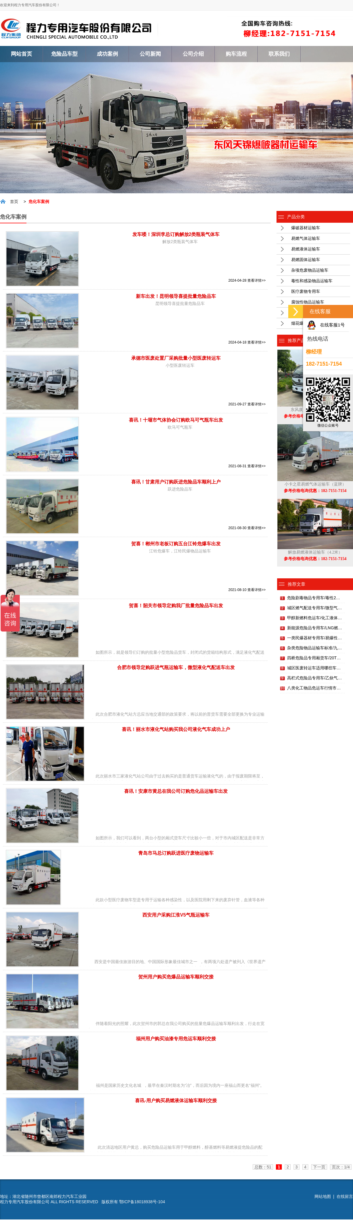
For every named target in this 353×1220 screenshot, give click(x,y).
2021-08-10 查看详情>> (247, 590)
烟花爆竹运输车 (305, 323)
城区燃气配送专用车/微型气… (314, 608)
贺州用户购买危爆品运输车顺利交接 (176, 977)
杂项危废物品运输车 (309, 270)
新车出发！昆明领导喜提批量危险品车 (176, 296)
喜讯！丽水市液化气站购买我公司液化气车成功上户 (176, 729)
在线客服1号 (332, 324)
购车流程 (236, 54)
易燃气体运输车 (305, 239)
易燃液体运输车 (305, 249)
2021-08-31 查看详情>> (247, 467)
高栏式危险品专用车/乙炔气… (314, 678)
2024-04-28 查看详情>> (247, 281)
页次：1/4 (341, 1167)
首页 (14, 202)
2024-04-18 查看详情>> (247, 343)
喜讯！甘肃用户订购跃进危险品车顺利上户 (176, 482)
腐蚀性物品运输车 (307, 302)
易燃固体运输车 (305, 260)
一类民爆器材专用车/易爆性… (314, 638)
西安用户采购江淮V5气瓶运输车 (175, 915)
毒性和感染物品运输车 (311, 281)
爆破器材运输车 (305, 228)
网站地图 (322, 1197)
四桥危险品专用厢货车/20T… (314, 658)
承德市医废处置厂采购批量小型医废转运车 (176, 358)
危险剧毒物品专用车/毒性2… (313, 598)
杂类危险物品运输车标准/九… (314, 648)
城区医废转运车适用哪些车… (314, 668)
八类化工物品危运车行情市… (314, 688)
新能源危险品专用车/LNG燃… (314, 628)
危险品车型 (64, 54)
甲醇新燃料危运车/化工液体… (314, 618)
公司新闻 (150, 54)
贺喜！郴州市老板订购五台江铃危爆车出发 (176, 544)
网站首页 (21, 54)
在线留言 (345, 1197)
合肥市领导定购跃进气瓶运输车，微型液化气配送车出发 (176, 668)
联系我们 (279, 54)
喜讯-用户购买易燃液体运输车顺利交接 (176, 1101)
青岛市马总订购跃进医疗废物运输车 (176, 853)
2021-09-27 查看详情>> (247, 405)
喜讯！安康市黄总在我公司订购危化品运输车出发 (176, 791)
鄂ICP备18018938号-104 (142, 1202)
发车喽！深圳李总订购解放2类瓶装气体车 (176, 234)
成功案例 (107, 54)
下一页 (319, 1167)
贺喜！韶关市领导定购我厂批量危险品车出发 (176, 606)
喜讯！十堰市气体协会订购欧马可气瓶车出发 (176, 420)
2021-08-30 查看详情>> (247, 528)
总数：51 (263, 1167)
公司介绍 (193, 54)
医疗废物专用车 (305, 292)
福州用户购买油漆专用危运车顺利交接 (176, 1039)
